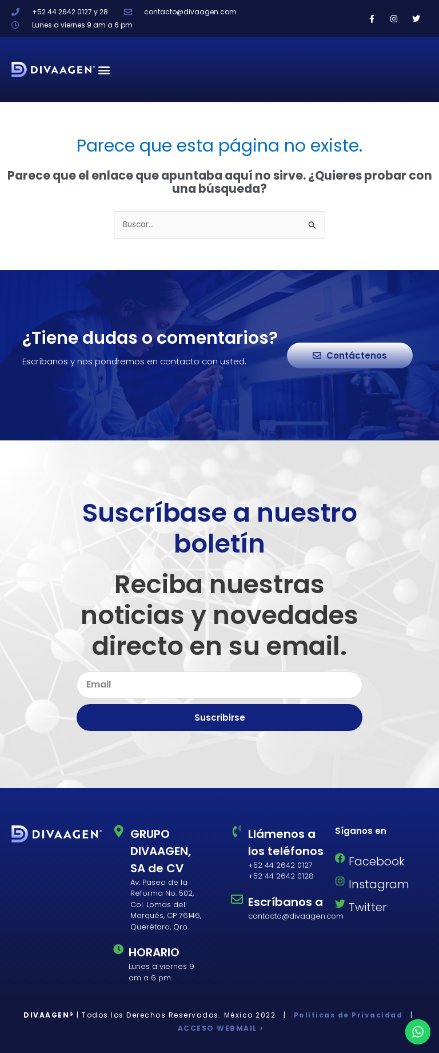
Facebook (377, 861)
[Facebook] (340, 858)
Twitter (367, 907)
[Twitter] (340, 904)
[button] (104, 69)
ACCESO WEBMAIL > (219, 1028)
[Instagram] (340, 881)
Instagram (379, 884)
